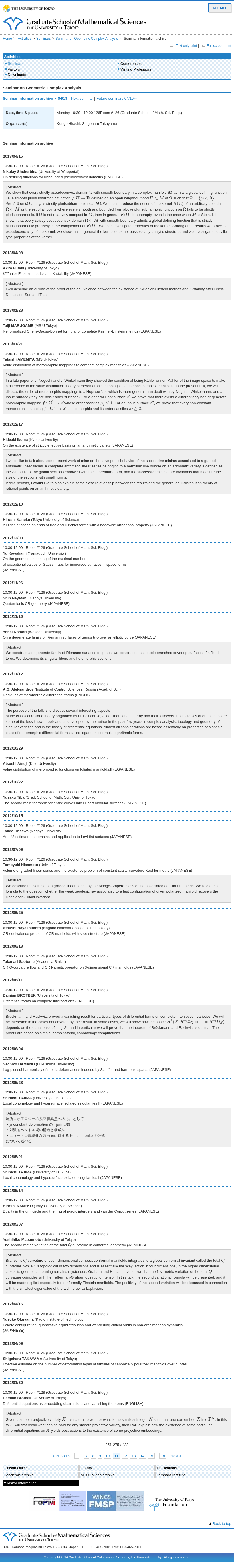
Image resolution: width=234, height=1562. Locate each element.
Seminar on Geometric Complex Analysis (86, 39)
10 (108, 1456)
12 (125, 1456)
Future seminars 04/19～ (116, 98)
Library (86, 1468)
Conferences (131, 63)
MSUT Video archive (98, 1475)
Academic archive (19, 1475)
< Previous (61, 1456)
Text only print (183, 46)
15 (151, 1456)
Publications (167, 1468)
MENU (220, 7)
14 (142, 1456)
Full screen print (216, 46)
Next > (176, 1456)
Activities (24, 39)
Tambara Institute (171, 1475)
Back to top (222, 1523)
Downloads (17, 75)
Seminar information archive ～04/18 (35, 98)
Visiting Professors (135, 69)
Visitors (14, 69)
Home (7, 39)
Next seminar (82, 98)
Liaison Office (15, 1468)
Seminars (43, 39)
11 (116, 1456)
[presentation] (90, 192)
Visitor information (22, 1483)
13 (134, 1456)
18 (163, 1456)
